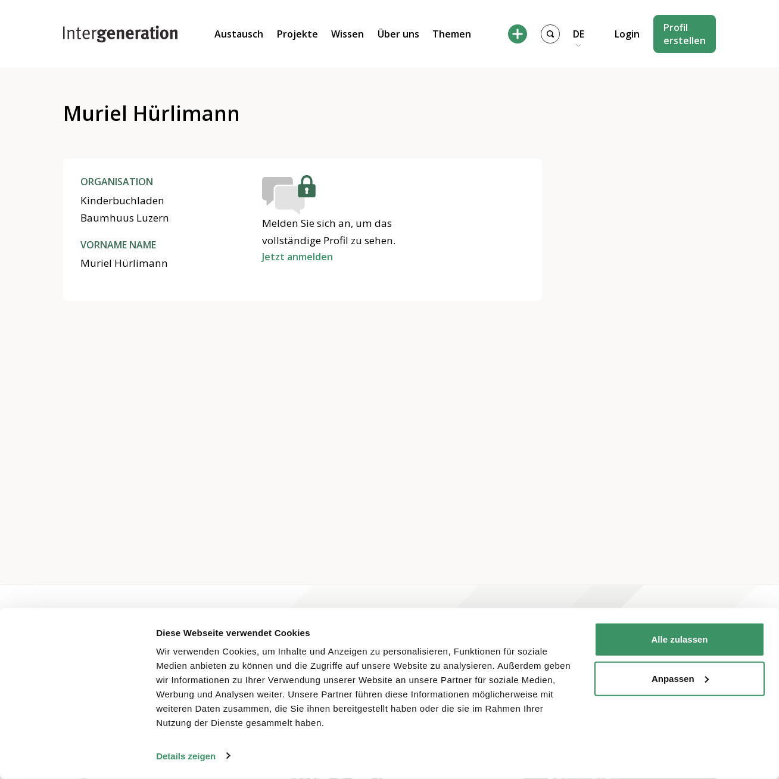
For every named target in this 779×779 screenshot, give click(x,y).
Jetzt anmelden (297, 256)
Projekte (297, 33)
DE (578, 33)
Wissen (347, 33)
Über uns (398, 33)
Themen (451, 33)
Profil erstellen (684, 34)
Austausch (238, 33)
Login (627, 33)
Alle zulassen (679, 639)
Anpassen (680, 678)
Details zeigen (186, 755)
